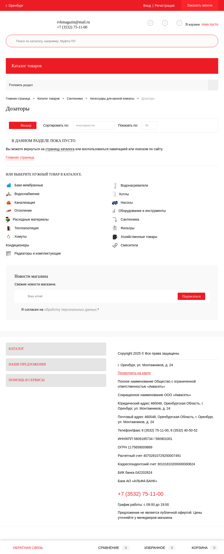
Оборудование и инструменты (139, 211)
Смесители (125, 245)
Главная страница (20, 157)
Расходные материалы (27, 219)
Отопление (19, 210)
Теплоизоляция (22, 228)
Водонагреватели (130, 185)
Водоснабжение (23, 194)
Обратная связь (24, 548)
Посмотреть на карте (134, 373)
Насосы (122, 202)
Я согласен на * (60, 309)
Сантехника (125, 219)
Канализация (20, 202)
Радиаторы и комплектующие (33, 253)
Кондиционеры (17, 245)
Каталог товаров (112, 66)
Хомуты (16, 236)
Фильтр (22, 125)
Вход (147, 5)
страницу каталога (59, 149)
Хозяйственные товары (134, 237)
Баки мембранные (24, 185)
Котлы (120, 194)
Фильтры (123, 228)
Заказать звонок (199, 5)
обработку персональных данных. (71, 309)
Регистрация (165, 5)
